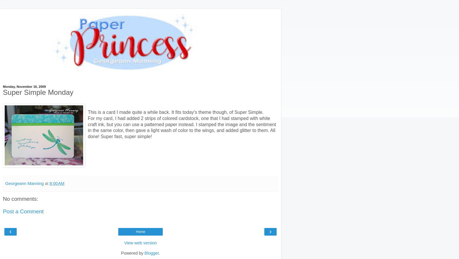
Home (140, 232)
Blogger (152, 253)
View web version (140, 243)
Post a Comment (23, 211)
